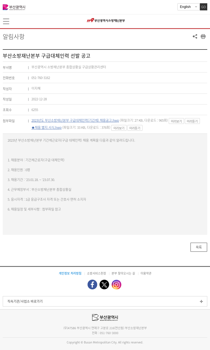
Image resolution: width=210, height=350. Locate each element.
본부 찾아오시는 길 (123, 273)
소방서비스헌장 (96, 273)
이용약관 (146, 273)
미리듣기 (192, 121)
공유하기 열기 (195, 36)
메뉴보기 (6, 21)
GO (203, 6)
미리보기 (176, 121)
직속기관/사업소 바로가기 (25, 301)
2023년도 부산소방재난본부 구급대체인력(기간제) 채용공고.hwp (75, 120)
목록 (199, 247)
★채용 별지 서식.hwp (46, 127)
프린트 (203, 36)
